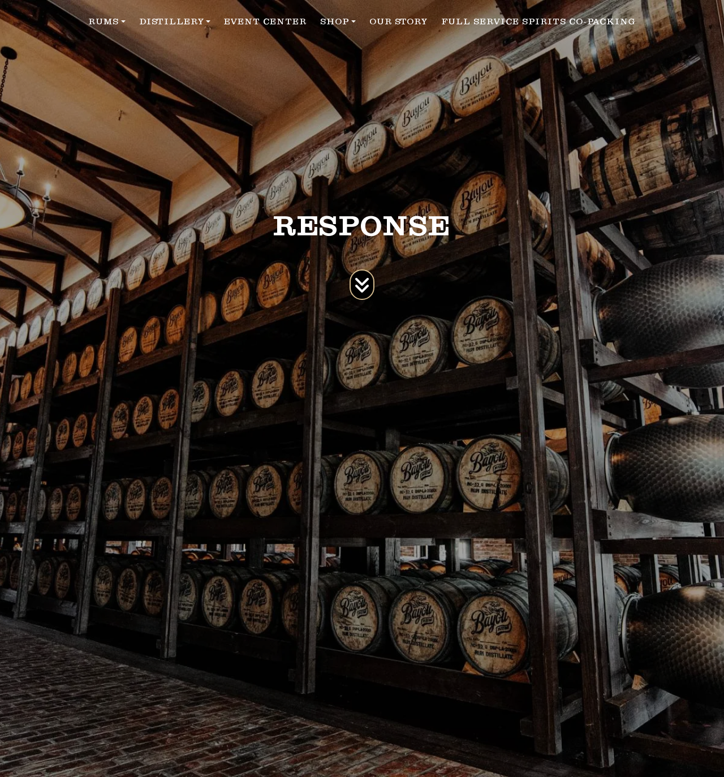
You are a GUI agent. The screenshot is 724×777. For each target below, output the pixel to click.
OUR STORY (398, 21)
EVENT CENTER (265, 21)
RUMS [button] (103, 21)
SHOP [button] (334, 21)
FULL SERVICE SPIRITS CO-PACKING (538, 21)
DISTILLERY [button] (171, 21)
